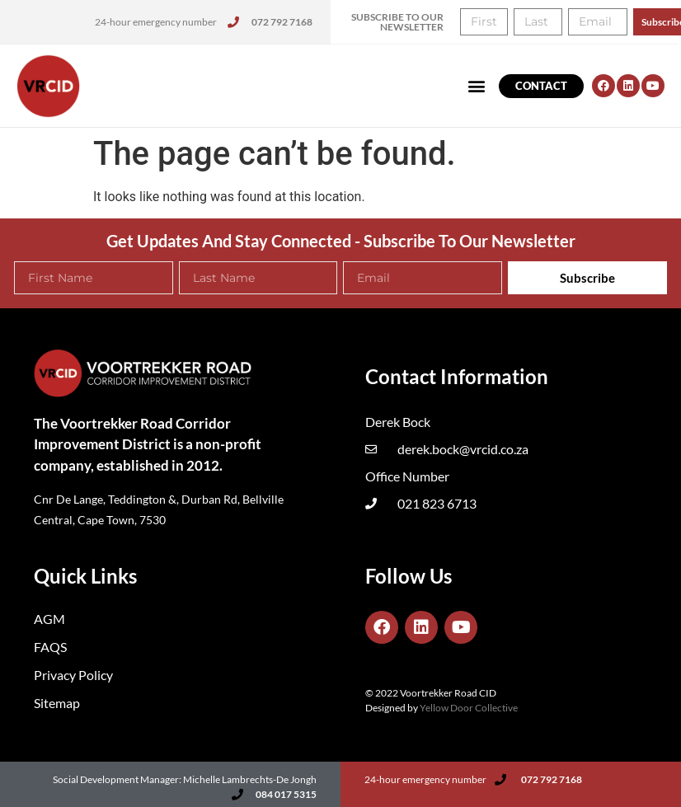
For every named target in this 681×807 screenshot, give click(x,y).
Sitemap (57, 703)
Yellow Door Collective (469, 707)
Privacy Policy (73, 675)
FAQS (50, 647)
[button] (477, 86)
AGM (49, 618)
